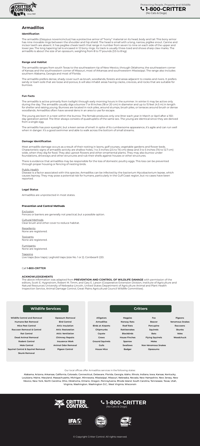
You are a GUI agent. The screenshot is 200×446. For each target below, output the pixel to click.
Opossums (153, 349)
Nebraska (123, 377)
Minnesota (88, 377)
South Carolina (141, 381)
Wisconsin (130, 384)
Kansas (160, 374)
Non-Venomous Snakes (154, 345)
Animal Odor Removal (65, 345)
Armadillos (101, 322)
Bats (153, 333)
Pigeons (180, 318)
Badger (127, 349)
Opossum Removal (65, 318)
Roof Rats (127, 326)
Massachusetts (61, 377)
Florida (109, 374)
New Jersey (165, 377)
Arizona (39, 374)
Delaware (98, 374)
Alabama (29, 374)
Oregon (95, 381)
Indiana (144, 374)
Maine (36, 377)
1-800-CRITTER (36, 268)
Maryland (46, 377)
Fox (154, 318)
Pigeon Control (65, 349)
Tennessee (156, 381)
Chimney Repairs (65, 337)
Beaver (154, 322)
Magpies (127, 318)
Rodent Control (26, 341)
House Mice (101, 349)
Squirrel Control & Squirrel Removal (26, 349)
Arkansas (49, 374)
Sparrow (127, 341)
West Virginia (116, 384)
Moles (154, 341)
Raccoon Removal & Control (26, 329)
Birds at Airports (101, 326)
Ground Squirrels (101, 341)
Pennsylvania (108, 381)
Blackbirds (127, 333)
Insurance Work (65, 341)
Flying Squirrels (154, 337)
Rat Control (26, 333)
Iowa (152, 374)
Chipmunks (101, 329)
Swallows (127, 345)
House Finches (127, 337)
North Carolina (52, 381)
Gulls (101, 345)
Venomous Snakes (180, 322)
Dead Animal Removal (26, 337)
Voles (180, 333)
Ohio (64, 381)
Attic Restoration (65, 329)
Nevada (134, 377)
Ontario (85, 381)
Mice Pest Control (26, 326)
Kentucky (170, 374)
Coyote (101, 333)
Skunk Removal (26, 353)
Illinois (135, 374)
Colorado (72, 374)
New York (37, 381)
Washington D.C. (97, 384)
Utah (173, 381)
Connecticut (85, 374)
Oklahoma (74, 381)
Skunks (180, 329)
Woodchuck (180, 337)
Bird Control (65, 322)
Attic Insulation (65, 326)
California (61, 374)
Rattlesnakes (128, 329)
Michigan (75, 377)
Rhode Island (124, 381)
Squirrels (153, 329)
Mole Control (26, 345)
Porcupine (153, 326)
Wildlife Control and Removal (26, 318)
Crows (101, 337)
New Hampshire (149, 377)
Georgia (118, 374)
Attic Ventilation (65, 333)
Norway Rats (127, 322)
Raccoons (180, 326)
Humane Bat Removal (26, 322)
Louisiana (27, 377)
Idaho (127, 374)
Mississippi (101, 377)
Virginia (68, 384)
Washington (80, 384)
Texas (167, 381)
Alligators (101, 318)
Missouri (112, 377)
